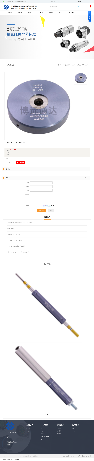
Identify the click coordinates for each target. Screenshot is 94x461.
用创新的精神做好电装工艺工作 (19, 222)
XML (59, 1)
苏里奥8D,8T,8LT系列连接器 (18, 252)
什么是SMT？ (12, 228)
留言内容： (27, 194)
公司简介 (30, 12)
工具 (74, 65)
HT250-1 (47, 414)
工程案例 (40, 12)
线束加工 (43, 439)
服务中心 (61, 12)
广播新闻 (59, 428)
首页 (59, 65)
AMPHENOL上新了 (14, 240)
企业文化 (28, 431)
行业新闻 (59, 431)
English (79, 1)
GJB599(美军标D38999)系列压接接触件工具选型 (15, 1)
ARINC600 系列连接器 (16, 246)
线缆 (42, 433)
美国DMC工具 (82, 65)
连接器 (43, 428)
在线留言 (74, 431)
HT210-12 (47, 341)
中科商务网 (83, 456)
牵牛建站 (78, 456)
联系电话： (27, 186)
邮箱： (28, 190)
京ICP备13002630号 (15, 459)
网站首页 (10, 12)
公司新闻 (59, 433)
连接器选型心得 (13, 234)
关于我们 (28, 428)
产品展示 (20, 12)
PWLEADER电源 (45, 436)
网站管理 (89, 456)
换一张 (52, 205)
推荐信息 (47, 217)
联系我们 (71, 12)
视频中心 (51, 12)
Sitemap (53, 1)
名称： (28, 182)
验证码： (28, 205)
